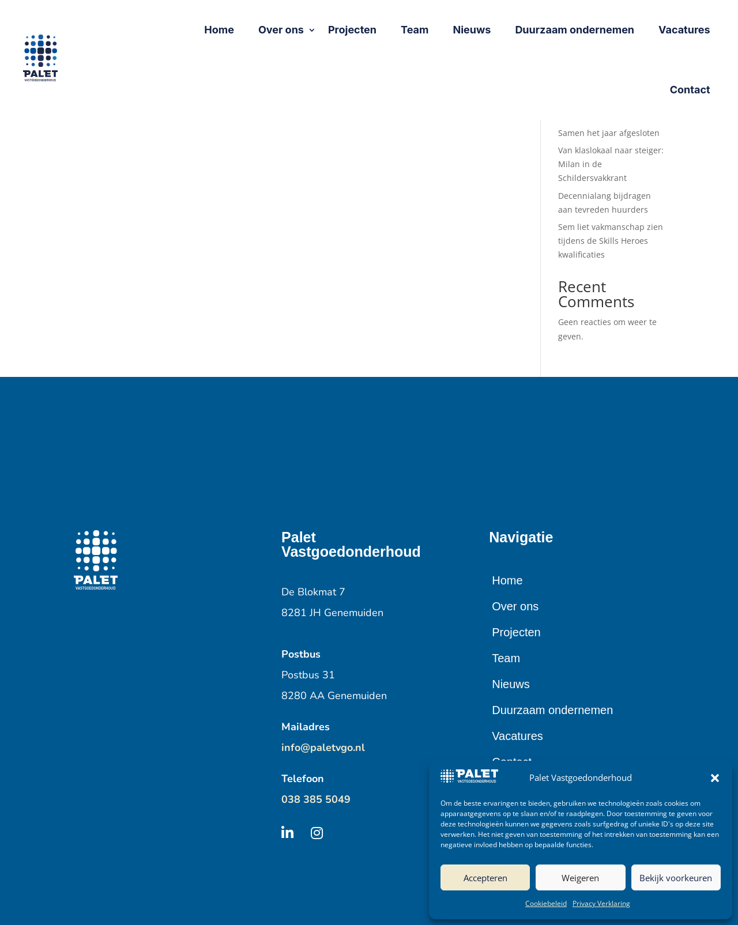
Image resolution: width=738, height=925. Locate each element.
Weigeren (580, 878)
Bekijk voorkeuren (675, 878)
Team (506, 658)
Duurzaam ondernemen (552, 710)
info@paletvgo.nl (323, 747)
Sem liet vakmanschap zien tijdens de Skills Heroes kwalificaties (610, 240)
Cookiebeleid (546, 903)
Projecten (516, 632)
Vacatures (517, 736)
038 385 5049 (316, 799)
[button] (715, 778)
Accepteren (485, 878)
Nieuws (511, 684)
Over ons (515, 606)
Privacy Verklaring (601, 903)
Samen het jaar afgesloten (609, 132)
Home (507, 580)
